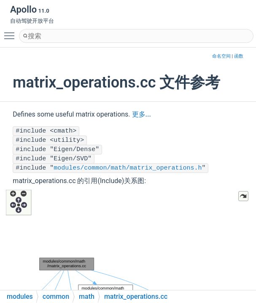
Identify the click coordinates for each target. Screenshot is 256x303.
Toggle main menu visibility (11, 32)
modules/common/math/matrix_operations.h (128, 168)
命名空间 (221, 56)
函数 (238, 56)
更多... (141, 114)
